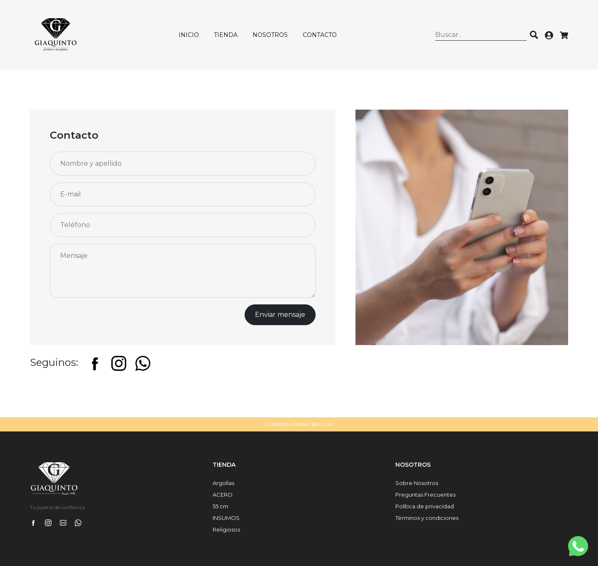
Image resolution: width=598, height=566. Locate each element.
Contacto (320, 35)
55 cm (220, 506)
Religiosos (226, 529)
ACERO (223, 494)
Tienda (226, 35)
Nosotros (270, 35)
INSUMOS (226, 518)
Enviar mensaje (280, 315)
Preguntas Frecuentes (425, 494)
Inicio (189, 35)
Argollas (223, 483)
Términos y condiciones (426, 518)
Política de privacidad (424, 506)
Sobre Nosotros (416, 483)
